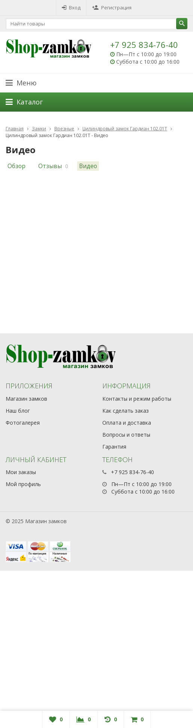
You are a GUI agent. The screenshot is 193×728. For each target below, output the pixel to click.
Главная (15, 128)
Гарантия (114, 446)
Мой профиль (23, 484)
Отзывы (50, 166)
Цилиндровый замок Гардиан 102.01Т (124, 128)
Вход (71, 7)
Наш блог (18, 410)
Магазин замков (26, 398)
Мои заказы (21, 472)
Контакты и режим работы (136, 398)
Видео (88, 166)
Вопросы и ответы (126, 434)
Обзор (16, 166)
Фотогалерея (23, 422)
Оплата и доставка (126, 422)
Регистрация (112, 7)
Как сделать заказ (125, 410)
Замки (39, 128)
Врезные (64, 128)
